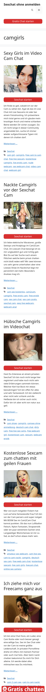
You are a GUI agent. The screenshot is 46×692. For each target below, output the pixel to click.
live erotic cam (20, 162)
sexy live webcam (25, 303)
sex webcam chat (21, 166)
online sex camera (12, 569)
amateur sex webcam (17, 553)
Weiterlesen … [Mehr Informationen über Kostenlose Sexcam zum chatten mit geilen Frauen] (10, 542)
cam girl (11, 155)
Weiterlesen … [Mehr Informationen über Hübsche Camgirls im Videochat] (10, 411)
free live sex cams (17, 430)
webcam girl (15, 170)
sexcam (29, 434)
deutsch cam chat (24, 427)
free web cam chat (22, 561)
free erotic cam (20, 295)
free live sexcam (17, 158)
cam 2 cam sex (14, 682)
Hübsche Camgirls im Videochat (22, 323)
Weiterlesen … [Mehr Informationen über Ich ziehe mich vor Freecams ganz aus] (10, 670)
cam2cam (30, 291)
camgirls (20, 155)
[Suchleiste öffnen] (32, 10)
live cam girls (18, 565)
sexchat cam (10, 303)
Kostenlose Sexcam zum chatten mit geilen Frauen (23, 458)
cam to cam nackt (12, 557)
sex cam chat (15, 299)
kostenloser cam (16, 434)
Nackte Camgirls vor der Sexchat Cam (20, 190)
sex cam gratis (30, 299)
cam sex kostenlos (16, 291)
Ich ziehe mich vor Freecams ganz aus (23, 585)
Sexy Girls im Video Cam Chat (23, 55)
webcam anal (10, 306)
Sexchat (11, 151)
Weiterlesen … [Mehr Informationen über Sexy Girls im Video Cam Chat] (10, 143)
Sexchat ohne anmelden (22, 4)
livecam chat (32, 565)
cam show (12, 423)
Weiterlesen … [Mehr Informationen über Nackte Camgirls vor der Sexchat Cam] (10, 280)
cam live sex (35, 553)
